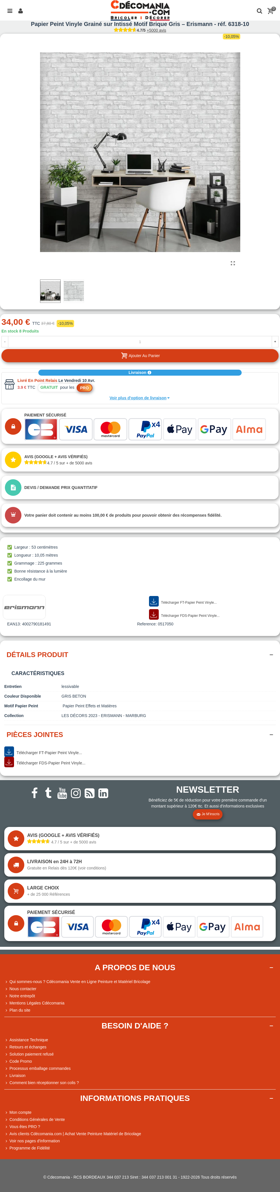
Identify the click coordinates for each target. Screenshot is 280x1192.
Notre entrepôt (19, 996)
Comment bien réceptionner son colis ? (41, 1083)
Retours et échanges (25, 1047)
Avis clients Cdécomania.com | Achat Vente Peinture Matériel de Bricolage (72, 1134)
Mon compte (17, 1113)
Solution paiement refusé (29, 1054)
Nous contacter (20, 989)
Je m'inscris (207, 814)
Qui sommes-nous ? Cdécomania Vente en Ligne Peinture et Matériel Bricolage (77, 982)
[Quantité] (140, 341)
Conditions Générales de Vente (34, 1120)
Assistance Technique (26, 1040)
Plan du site (17, 1010)
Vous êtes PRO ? (24, 1126)
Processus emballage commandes (37, 1069)
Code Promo (18, 1061)
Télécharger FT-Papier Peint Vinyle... (183, 601)
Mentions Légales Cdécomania (34, 1003)
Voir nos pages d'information (32, 1141)
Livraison (139, 372)
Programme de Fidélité (27, 1148)
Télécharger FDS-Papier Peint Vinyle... (184, 614)
